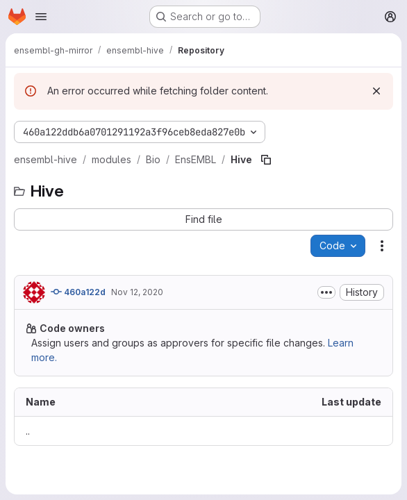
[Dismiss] (376, 91)
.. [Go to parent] (28, 431)
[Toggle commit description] (326, 292)
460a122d (78, 291)
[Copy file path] (266, 160)
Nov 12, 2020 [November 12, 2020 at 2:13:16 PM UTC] (137, 292)
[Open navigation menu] (41, 17)
